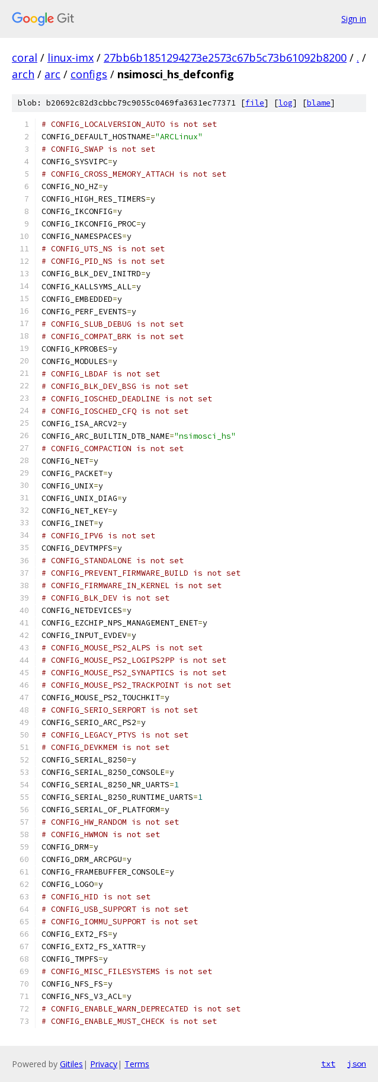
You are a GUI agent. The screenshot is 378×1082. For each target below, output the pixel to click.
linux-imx (70, 57)
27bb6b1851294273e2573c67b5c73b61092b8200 (225, 57)
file (254, 103)
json (356, 1063)
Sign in (353, 18)
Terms (136, 1064)
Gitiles (71, 1064)
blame (319, 103)
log (285, 103)
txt (328, 1063)
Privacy (103, 1064)
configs (89, 74)
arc (52, 74)
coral (24, 57)
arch (23, 74)
